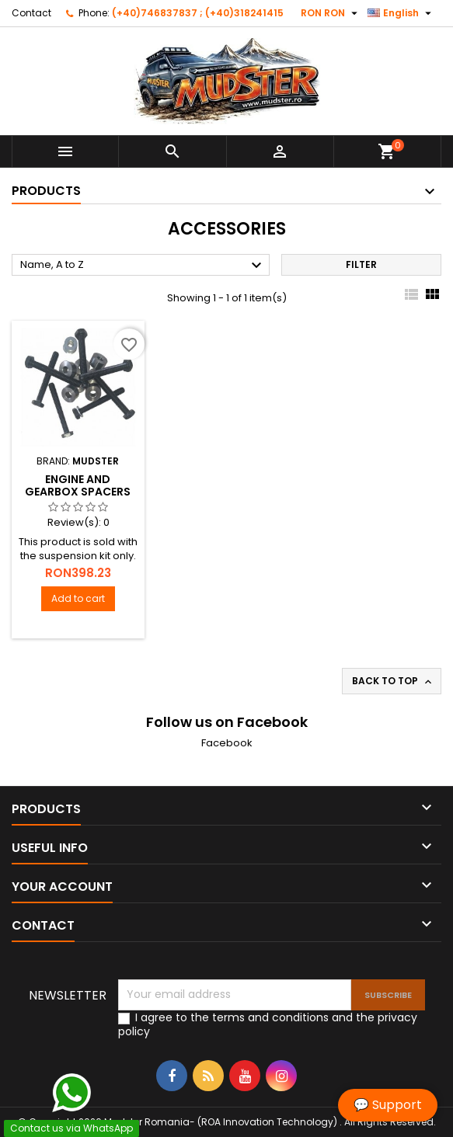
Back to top (393, 681)
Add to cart (78, 598)
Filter (361, 264)
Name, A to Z (143, 265)
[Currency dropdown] (331, 13)
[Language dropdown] (401, 13)
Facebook (227, 742)
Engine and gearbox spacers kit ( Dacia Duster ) (77, 491)
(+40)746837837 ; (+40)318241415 (198, 12)
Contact (31, 12)
